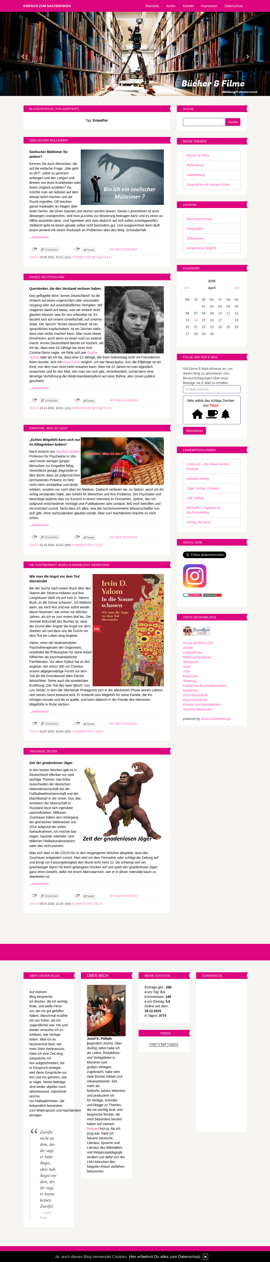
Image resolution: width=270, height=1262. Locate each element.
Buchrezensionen (199, 219)
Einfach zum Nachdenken (47, 6)
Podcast (93, 1129)
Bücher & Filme (198, 155)
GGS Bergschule (195, 695)
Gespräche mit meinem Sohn (208, 184)
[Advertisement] (221, 1056)
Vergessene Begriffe (202, 248)
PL (110, 257)
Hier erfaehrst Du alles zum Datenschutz (164, 1256)
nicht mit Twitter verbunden (77, 249)
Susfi (186, 667)
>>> (237, 288)
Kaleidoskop (196, 175)
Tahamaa (190, 681)
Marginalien (195, 229)
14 (196, 320)
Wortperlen (191, 662)
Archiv (170, 6)
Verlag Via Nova (198, 522)
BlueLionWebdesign (215, 719)
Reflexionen (195, 165)
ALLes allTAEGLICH (198, 643)
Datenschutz (234, 6)
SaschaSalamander (197, 709)
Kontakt (188, 6)
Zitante (188, 648)
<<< (187, 288)
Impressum (209, 6)
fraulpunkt (190, 676)
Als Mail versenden (124, 249)
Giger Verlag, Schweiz (203, 488)
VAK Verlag (195, 498)
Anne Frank (71, 362)
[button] (20, 54)
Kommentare (82, 257)
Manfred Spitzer (68, 451)
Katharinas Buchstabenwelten (205, 686)
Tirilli (186, 671)
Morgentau (191, 690)
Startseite (152, 6)
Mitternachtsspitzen (197, 657)
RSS (97, 257)
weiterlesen (40, 237)
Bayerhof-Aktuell (195, 700)
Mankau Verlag (198, 478)
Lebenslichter (193, 652)
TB (104, 257)
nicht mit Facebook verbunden (34, 249)
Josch (34, 257)
